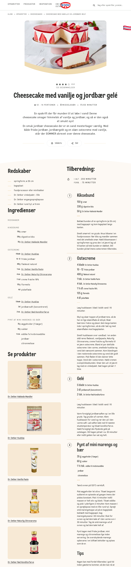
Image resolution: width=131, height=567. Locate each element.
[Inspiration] (47, 5)
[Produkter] (31, 5)
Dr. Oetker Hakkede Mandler (34, 242)
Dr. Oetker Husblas (30, 254)
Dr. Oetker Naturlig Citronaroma (36, 275)
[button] (65, 80)
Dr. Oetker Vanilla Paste (32, 269)
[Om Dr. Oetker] (61, 5)
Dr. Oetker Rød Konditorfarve (35, 312)
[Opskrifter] (16, 5)
